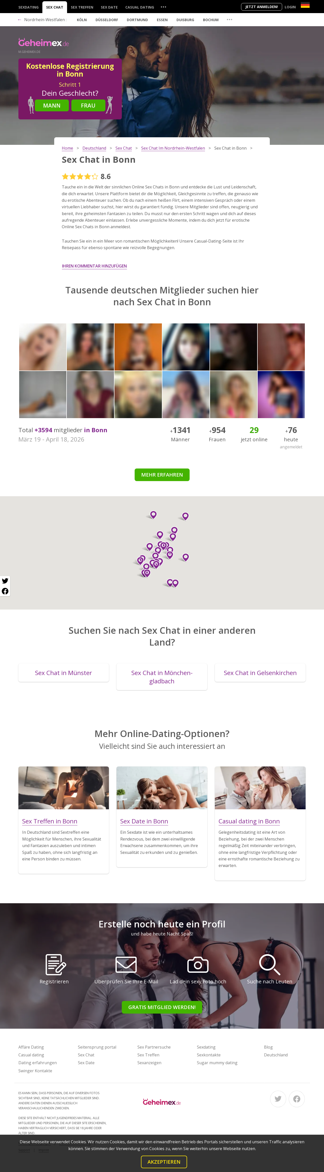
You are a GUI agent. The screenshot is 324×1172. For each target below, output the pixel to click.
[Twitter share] (5, 581)
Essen (162, 19)
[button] (167, 555)
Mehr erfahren (162, 474)
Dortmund (137, 19)
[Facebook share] (5, 591)
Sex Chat (54, 7)
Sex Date (109, 7)
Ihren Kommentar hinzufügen (94, 266)
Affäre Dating (31, 1047)
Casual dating (139, 7)
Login (290, 7)
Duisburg (185, 19)
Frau (88, 105)
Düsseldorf (107, 19)
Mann (52, 105)
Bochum (211, 19)
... (163, 7)
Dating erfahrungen (37, 1062)
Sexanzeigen (149, 1062)
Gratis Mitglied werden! (162, 1007)
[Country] (305, 5)
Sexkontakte (209, 1055)
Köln (82, 19)
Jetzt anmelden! (261, 6)
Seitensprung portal (97, 1047)
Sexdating (28, 7)
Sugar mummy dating (217, 1062)
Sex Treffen (82, 7)
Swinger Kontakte (35, 1071)
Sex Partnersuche (154, 1047)
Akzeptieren (164, 1161)
